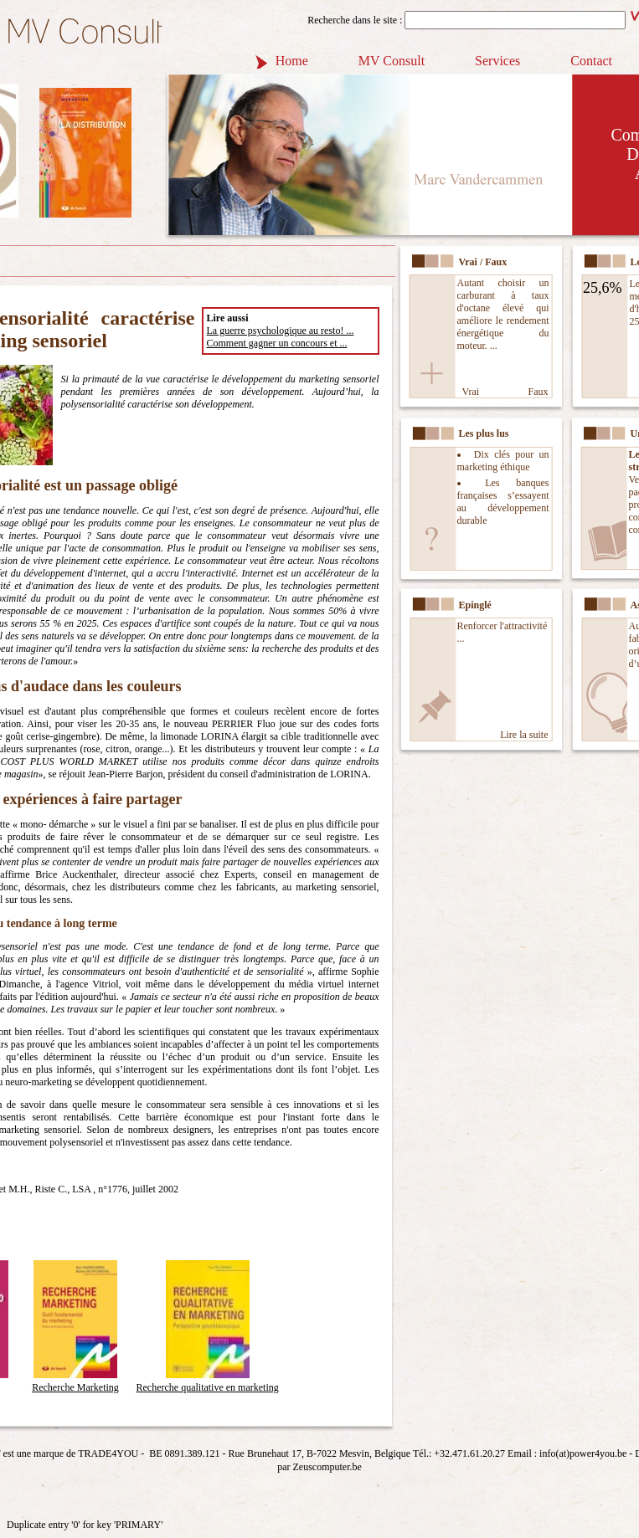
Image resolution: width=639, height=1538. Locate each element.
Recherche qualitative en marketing (208, 1381)
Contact (591, 61)
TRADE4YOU (108, 1453)
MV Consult (391, 61)
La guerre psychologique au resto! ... (280, 330)
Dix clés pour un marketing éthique (503, 461)
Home (292, 61)
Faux (538, 391)
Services (497, 61)
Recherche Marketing (75, 1381)
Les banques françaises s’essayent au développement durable (503, 501)
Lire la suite (524, 735)
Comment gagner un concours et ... (277, 343)
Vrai (471, 391)
